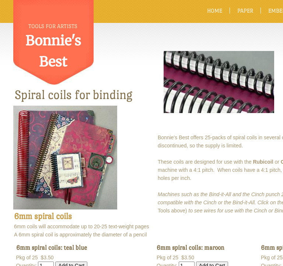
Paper (245, 10)
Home (214, 10)
